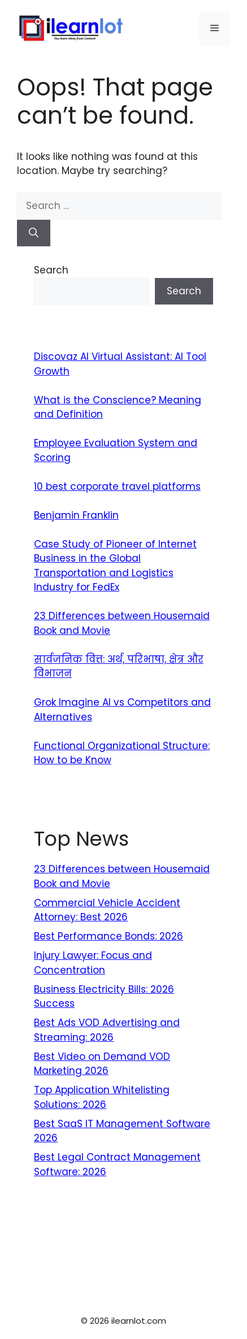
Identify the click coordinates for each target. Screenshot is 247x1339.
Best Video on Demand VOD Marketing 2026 (102, 1064)
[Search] (33, 233)
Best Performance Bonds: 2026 (108, 936)
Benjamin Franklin (76, 515)
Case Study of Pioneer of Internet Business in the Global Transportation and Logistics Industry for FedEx (115, 565)
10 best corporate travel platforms (117, 486)
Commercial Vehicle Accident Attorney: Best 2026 (107, 910)
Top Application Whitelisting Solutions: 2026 (102, 1097)
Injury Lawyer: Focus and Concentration (93, 963)
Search (51, 270)
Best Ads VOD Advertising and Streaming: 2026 (107, 1030)
